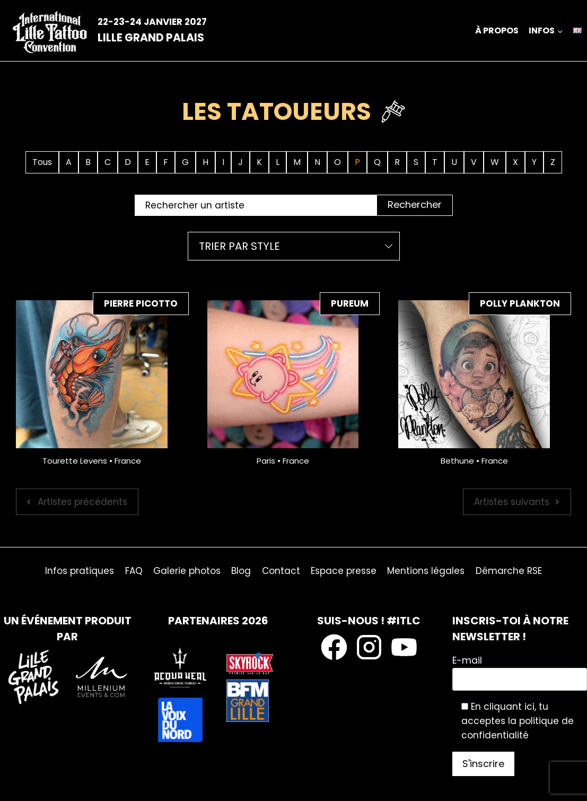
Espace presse (343, 570)
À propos (497, 30)
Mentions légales (426, 570)
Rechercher (415, 204)
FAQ (134, 570)
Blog (241, 570)
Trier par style (239, 246)
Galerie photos (187, 570)
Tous (42, 162)
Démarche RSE (509, 570)
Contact (281, 570)
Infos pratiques (79, 570)
